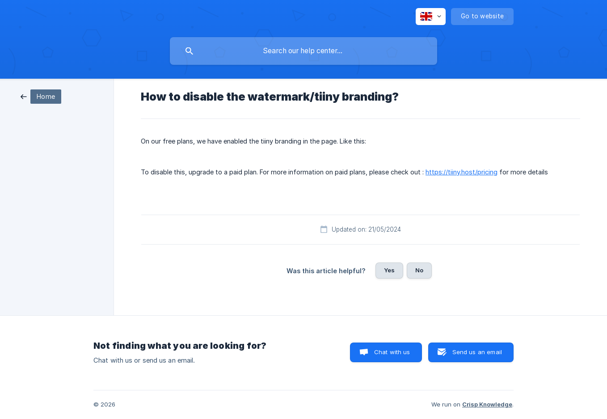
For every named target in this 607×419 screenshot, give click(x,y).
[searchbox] (303, 51)
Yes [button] (389, 270)
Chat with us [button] (392, 352)
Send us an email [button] (477, 352)
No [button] (419, 270)
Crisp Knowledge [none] (487, 404)
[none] (431, 16)
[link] (41, 96)
